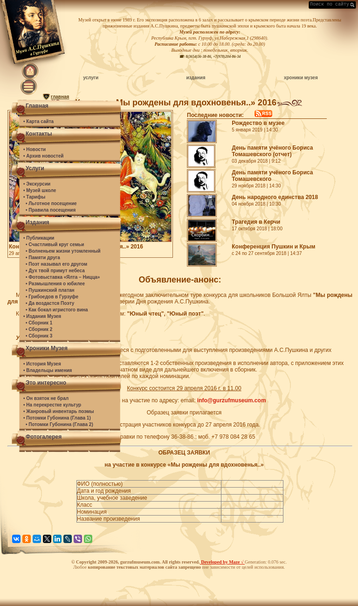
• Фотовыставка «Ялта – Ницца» (63, 277)
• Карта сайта (38, 121)
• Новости (34, 149)
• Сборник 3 (39, 335)
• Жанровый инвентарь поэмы (58, 411)
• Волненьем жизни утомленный (63, 251)
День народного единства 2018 (275, 197)
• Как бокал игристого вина (57, 309)
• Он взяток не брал (46, 398)
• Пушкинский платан (50, 290)
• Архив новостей (43, 155)
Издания (37, 222)
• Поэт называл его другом (56, 264)
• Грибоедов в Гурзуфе (52, 296)
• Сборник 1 (39, 322)
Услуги (35, 168)
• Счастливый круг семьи (55, 244)
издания (195, 77)
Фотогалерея (44, 437)
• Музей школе (39, 190)
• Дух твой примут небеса (55, 270)
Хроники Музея (47, 348)
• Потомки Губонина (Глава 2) (59, 424)
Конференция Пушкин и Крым (273, 246)
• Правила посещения (51, 210)
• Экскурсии (36, 183)
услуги (90, 77)
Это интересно (46, 382)
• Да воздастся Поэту (50, 303)
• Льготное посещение (51, 203)
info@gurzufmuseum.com (231, 400)
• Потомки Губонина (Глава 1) (57, 417)
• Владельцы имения (47, 370)
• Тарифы (34, 197)
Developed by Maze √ (222, 562)
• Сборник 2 (39, 329)
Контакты (39, 134)
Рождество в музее (258, 123)
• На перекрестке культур (52, 404)
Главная (37, 106)
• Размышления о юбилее (55, 283)
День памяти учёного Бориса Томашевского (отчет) (272, 151)
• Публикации (38, 238)
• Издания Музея (42, 316)
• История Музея (42, 363)
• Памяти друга (43, 257)
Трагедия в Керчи (256, 222)
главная (60, 96)
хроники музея (301, 77)
